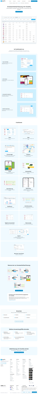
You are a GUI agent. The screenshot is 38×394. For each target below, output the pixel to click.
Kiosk (16, 362)
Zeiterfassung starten (19, 11)
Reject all (29, 392)
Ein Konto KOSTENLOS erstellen (19, 352)
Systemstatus (30, 363)
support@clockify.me (31, 365)
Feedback (30, 362)
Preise (17, 365)
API (10, 365)
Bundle (17, 387)
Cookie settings (34, 392)
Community (30, 364)
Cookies (11, 392)
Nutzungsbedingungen (14, 392)
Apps (10, 361)
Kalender (17, 363)
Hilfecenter (30, 360)
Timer (16, 360)
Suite (16, 386)
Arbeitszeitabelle (18, 361)
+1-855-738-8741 (30, 366)
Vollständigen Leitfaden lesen (12, 300)
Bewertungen (11, 363)
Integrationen (11, 362)
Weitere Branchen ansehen (19, 321)
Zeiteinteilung (24, 362)
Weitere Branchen (24, 372)
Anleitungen (24, 363)
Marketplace (17, 389)
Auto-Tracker (17, 364)
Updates (17, 388)
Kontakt (29, 361)
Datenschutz (18, 392)
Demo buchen (3, 363)
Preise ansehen (11, 372)
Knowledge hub (24, 360)
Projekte (17, 366)
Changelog (11, 364)
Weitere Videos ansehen (19, 290)
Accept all (24, 392)
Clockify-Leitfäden (24, 361)
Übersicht (11, 360)
